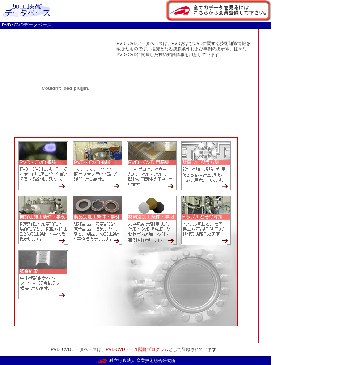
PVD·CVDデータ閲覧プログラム (137, 349)
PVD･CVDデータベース (27, 25)
